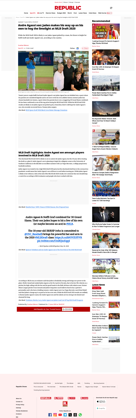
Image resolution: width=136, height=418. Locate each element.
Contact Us (19, 402)
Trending (87, 383)
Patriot (79, 387)
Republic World (58, 2)
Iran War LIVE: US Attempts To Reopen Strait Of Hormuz (105, 68)
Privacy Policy (20, 405)
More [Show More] (109, 13)
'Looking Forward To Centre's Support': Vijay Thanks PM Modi (105, 42)
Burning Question (99, 383)
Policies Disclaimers (22, 411)
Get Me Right (59, 383)
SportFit (20, 48)
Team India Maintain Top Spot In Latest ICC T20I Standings (103, 199)
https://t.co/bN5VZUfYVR (68, 237)
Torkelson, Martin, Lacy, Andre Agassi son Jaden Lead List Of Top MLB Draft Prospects (54, 300)
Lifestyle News (96, 229)
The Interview (51, 387)
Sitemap (18, 408)
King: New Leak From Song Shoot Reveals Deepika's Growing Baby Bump (100, 294)
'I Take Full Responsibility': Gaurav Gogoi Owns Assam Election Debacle (105, 148)
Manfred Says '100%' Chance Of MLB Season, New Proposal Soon (47, 207)
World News (95, 72)
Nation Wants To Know (108, 387)
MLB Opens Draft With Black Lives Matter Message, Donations (46, 110)
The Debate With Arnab (66, 387)
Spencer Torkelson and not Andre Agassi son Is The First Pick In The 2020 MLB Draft (54, 250)
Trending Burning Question (42, 390)
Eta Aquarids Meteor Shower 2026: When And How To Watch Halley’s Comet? (104, 121)
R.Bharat (65, 2)
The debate (70, 383)
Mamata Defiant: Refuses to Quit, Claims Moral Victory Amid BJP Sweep (105, 277)
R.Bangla (71, 2)
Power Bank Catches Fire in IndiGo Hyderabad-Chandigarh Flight (104, 94)
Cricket (94, 203)
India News (95, 98)
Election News (96, 46)
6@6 (79, 383)
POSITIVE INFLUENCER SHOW (42, 383)
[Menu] (110, 8)
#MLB (69, 223)
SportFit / (22, 17)
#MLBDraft (41, 237)
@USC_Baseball (33, 234)
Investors (19, 414)
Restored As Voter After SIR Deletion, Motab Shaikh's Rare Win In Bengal (105, 251)
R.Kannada (77, 2)
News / (18, 17)
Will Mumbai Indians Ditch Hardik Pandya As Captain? (100, 328)
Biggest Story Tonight (92, 387)
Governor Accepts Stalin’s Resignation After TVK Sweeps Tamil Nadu (105, 173)
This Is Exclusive (38, 387)
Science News (96, 126)
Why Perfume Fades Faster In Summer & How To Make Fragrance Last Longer (106, 225)
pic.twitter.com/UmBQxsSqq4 (53, 240)
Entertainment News (98, 298)
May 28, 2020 (64, 246)
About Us (18, 398)
